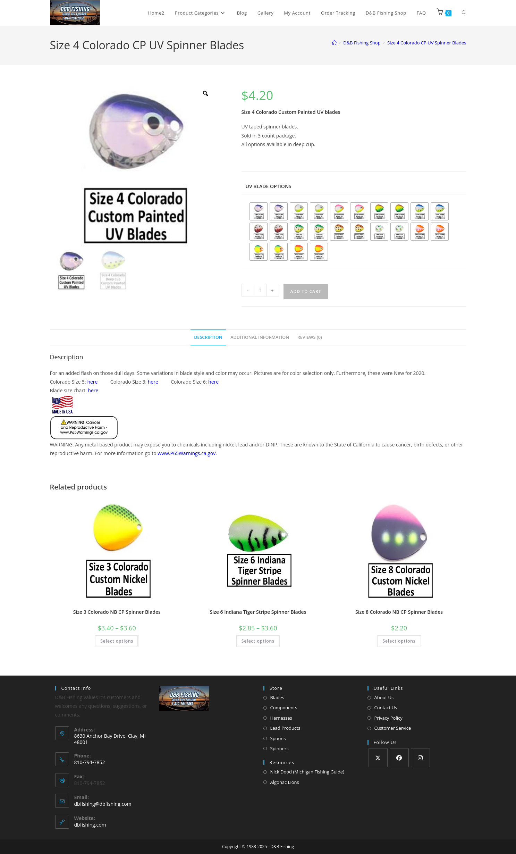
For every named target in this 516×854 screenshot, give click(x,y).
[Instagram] (420, 757)
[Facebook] (399, 757)
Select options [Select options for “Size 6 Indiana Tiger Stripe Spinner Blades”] (258, 641)
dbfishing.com (90, 824)
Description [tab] (208, 337)
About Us (384, 697)
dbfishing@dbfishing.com (103, 804)
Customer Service (392, 728)
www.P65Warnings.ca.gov (186, 453)
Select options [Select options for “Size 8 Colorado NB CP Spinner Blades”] (398, 641)
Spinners (279, 748)
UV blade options (268, 186)
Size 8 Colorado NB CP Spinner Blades (399, 612)
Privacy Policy (388, 718)
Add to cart (305, 291)
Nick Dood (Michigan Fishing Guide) (307, 772)
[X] (378, 757)
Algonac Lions (284, 782)
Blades (277, 697)
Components (283, 707)
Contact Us (385, 707)
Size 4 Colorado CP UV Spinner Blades (426, 43)
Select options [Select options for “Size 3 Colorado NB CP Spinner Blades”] (116, 641)
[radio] (258, 211)
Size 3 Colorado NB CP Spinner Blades (117, 612)
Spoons (278, 738)
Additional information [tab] (259, 337)
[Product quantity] (260, 290)
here (92, 381)
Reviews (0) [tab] (309, 337)
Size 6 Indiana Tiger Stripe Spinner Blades (258, 612)
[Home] (334, 43)
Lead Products (285, 728)
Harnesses (281, 718)
